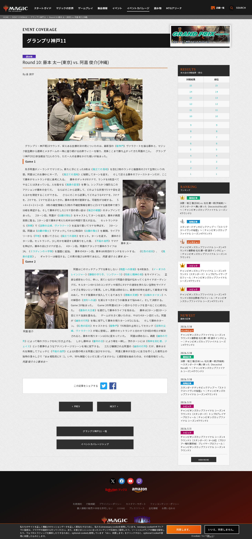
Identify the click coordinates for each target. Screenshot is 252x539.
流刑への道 (89, 300)
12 (191, 104)
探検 (29, 225)
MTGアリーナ (174, 8)
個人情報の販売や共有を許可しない (95, 508)
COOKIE (121, 508)
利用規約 (77, 504)
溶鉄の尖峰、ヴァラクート (54, 225)
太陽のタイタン (153, 295)
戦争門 (120, 146)
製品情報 (103, 8)
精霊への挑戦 (127, 269)
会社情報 (153, 508)
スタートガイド (42, 8)
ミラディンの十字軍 (41, 251)
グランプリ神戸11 (38, 17)
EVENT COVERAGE (19, 17)
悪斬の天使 (131, 295)
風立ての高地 (100, 169)
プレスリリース (137, 508)
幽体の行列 (82, 320)
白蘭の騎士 (65, 215)
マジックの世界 (64, 8)
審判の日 (98, 341)
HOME (6, 17)
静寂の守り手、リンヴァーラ (105, 274)
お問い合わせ (168, 508)
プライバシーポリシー (110, 504)
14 (191, 91)
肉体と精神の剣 (133, 274)
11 (191, 110)
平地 (37, 236)
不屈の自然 (102, 241)
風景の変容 (73, 184)
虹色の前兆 (147, 251)
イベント (117, 8)
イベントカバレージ (138, 8)
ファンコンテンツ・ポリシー (164, 504)
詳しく (210, 535)
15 (191, 85)
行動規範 (90, 504)
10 (191, 116)
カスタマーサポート (136, 504)
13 (191, 97)
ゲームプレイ (85, 8)
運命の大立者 (87, 310)
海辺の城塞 (94, 210)
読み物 (157, 8)
